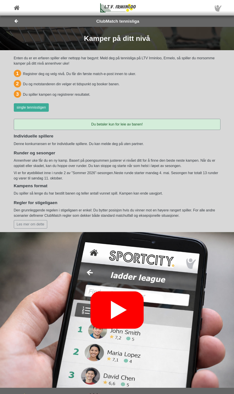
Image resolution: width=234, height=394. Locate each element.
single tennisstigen (31, 107)
